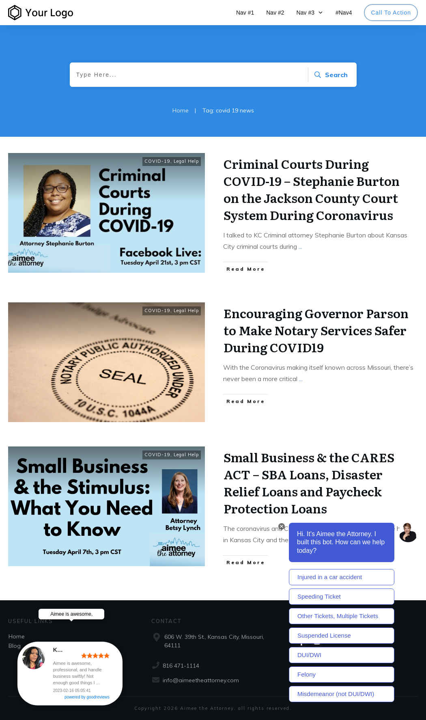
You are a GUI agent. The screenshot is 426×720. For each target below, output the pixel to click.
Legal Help (186, 161)
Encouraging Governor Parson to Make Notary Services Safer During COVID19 (316, 330)
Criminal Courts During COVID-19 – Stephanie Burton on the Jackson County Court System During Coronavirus (312, 189)
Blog (15, 645)
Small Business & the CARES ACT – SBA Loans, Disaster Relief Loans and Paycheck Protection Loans (309, 482)
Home (17, 636)
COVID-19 (157, 161)
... (300, 246)
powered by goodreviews (124, 701)
